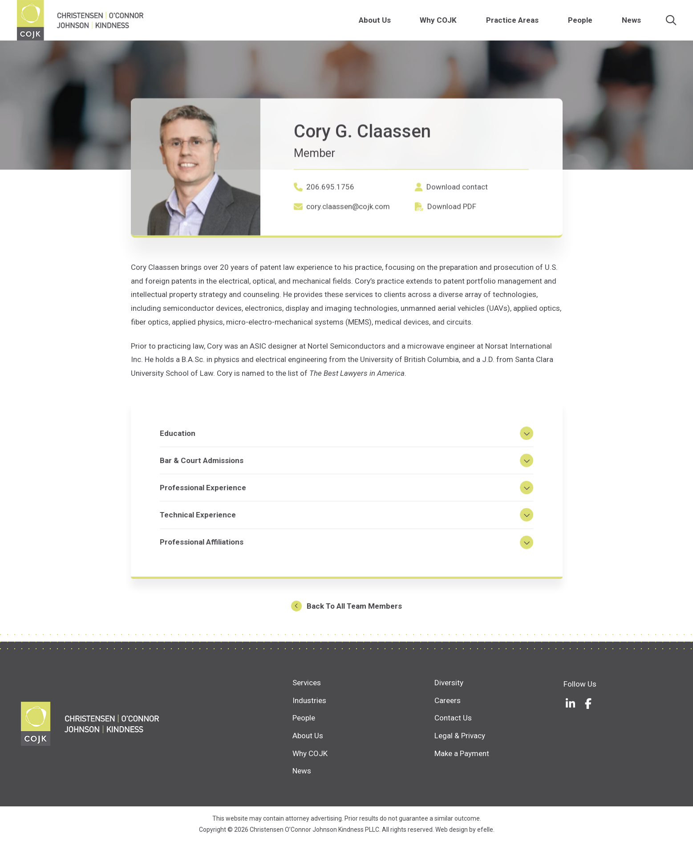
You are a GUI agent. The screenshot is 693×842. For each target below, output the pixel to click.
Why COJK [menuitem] (438, 21)
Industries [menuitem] (309, 700)
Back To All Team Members (354, 610)
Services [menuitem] (306, 682)
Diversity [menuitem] (448, 682)
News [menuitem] (631, 21)
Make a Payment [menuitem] (461, 753)
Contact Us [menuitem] (453, 717)
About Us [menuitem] (375, 21)
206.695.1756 (330, 225)
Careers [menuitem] (447, 700)
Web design (451, 829)
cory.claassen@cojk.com (348, 244)
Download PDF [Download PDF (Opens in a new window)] (451, 244)
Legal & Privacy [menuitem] (459, 735)
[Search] (672, 22)
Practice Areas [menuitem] (512, 21)
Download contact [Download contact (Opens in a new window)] (457, 225)
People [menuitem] (580, 21)
